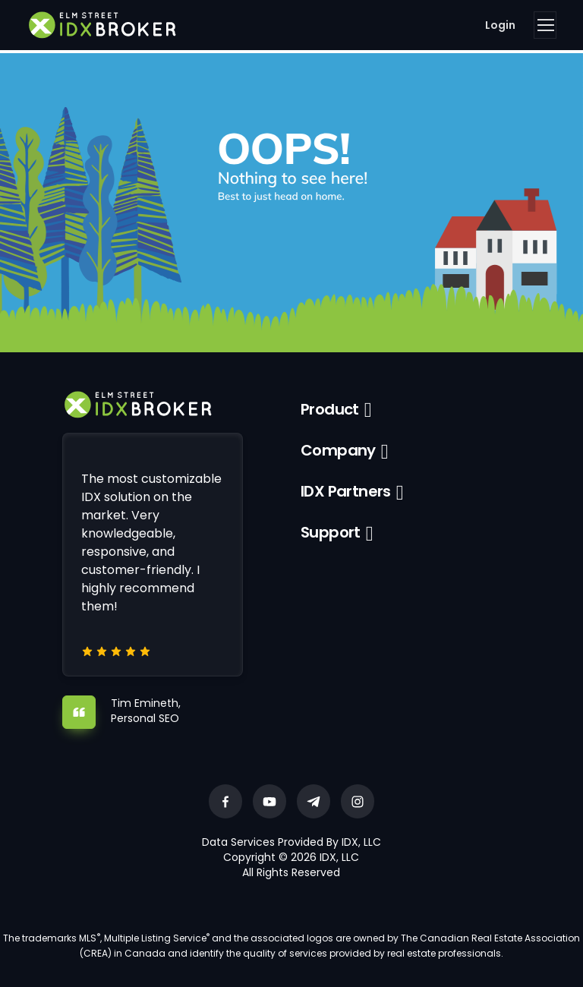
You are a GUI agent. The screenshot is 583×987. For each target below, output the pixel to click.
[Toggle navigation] (545, 25)
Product (330, 409)
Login (500, 25)
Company (338, 450)
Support (331, 532)
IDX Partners (346, 491)
